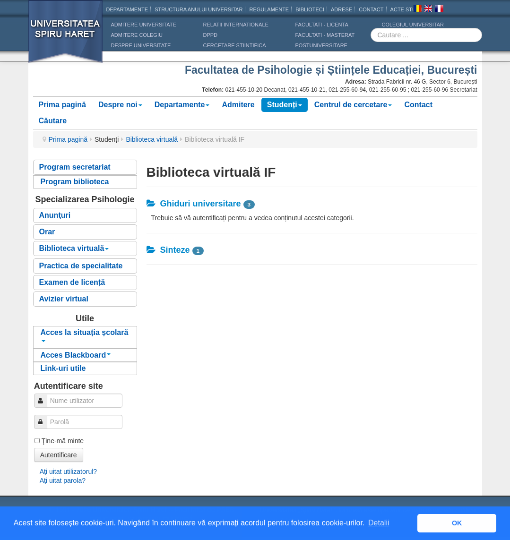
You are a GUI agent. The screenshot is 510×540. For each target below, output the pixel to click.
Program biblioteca (75, 182)
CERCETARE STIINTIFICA (234, 45)
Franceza (439, 10)
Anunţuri (55, 215)
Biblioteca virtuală (152, 139)
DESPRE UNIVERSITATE (141, 45)
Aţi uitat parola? (63, 480)
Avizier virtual (63, 299)
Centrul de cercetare (353, 105)
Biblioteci (309, 9)
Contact (418, 105)
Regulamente (269, 9)
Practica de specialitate (81, 266)
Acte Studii (406, 9)
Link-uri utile (63, 368)
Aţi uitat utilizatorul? (68, 471)
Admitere (238, 105)
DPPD (210, 35)
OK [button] (457, 523)
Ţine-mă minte (63, 441)
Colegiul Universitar (413, 24)
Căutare (53, 121)
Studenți (284, 105)
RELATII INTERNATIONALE (235, 24)
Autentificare (58, 455)
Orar (47, 232)
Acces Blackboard (76, 355)
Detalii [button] (378, 523)
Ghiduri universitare (194, 203)
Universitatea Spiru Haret (65, 37)
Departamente (127, 9)
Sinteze (168, 250)
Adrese (341, 9)
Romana (417, 10)
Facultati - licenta (321, 24)
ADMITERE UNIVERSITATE (143, 24)
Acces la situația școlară (85, 335)
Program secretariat (75, 167)
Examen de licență (72, 282)
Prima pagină (62, 105)
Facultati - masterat (325, 35)
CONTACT (371, 9)
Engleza (428, 10)
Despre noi (120, 105)
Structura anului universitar (198, 9)
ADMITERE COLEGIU (137, 35)
